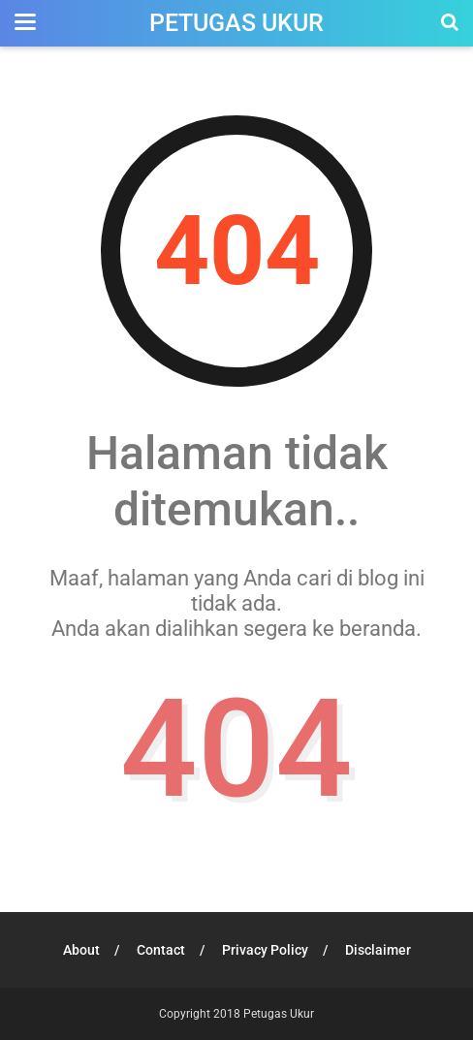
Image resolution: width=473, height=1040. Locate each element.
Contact (161, 950)
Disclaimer (378, 950)
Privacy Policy (265, 950)
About (81, 950)
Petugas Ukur (236, 23)
